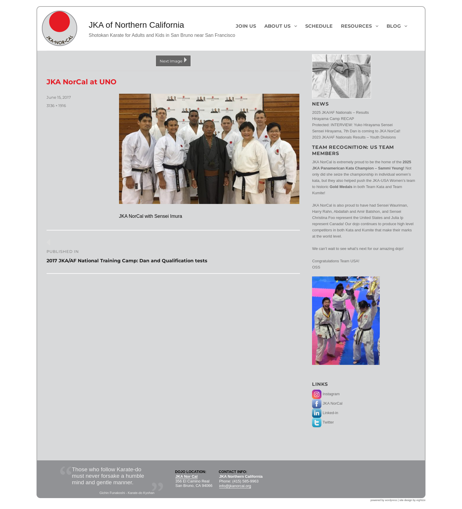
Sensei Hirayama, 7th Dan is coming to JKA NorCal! (356, 131)
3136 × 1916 (56, 105)
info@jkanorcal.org (235, 486)
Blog (394, 26)
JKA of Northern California (136, 24)
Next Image (171, 61)
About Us (277, 26)
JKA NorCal (327, 403)
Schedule (319, 26)
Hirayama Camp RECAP (333, 118)
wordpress (391, 500)
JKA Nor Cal (186, 476)
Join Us (246, 26)
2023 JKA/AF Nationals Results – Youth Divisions (354, 137)
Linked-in (325, 413)
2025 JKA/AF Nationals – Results (340, 112)
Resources (356, 26)
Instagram (325, 394)
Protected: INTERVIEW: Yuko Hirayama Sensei (352, 125)
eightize (420, 500)
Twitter (323, 422)
